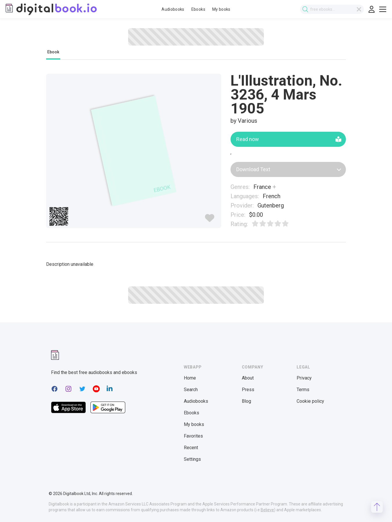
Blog (246, 401)
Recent (191, 447)
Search (191, 389)
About (248, 378)
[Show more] (274, 187)
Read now (288, 139)
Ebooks (198, 9)
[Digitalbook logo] (51, 9)
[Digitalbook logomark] (55, 355)
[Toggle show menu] (382, 9)
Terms (303, 389)
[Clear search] (360, 9)
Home (190, 378)
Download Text (288, 169)
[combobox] (333, 9)
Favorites (193, 436)
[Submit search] (306, 9)
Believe (267, 509)
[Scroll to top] (377, 507)
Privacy (304, 378)
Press (248, 389)
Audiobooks (172, 9)
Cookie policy (310, 401)
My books (221, 9)
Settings (192, 459)
